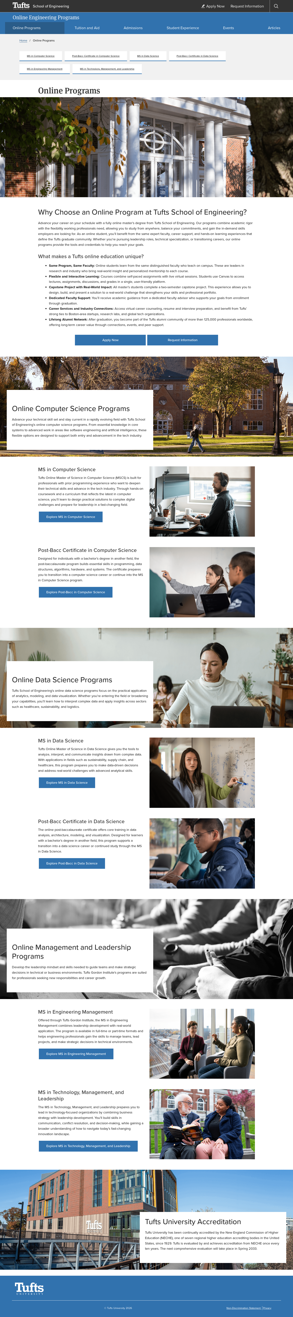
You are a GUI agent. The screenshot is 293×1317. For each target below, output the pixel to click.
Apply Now (110, 340)
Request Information (183, 340)
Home (23, 40)
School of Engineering (51, 6)
